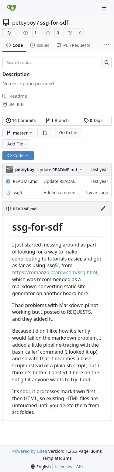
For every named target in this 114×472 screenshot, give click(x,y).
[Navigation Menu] (105, 7)
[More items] (107, 45)
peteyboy (24, 22)
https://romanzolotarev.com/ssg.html (54, 272)
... (82, 169)
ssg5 (17, 192)
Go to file (68, 132)
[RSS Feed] (9, 32)
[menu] (41, 467)
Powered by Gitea (29, 451)
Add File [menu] (17, 144)
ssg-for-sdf (54, 22)
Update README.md (56, 170)
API (79, 466)
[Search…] (107, 62)
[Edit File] (103, 209)
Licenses (63, 466)
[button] (44, 132)
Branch (57, 120)
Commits (21, 120)
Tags (93, 120)
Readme (14, 96)
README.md (25, 181)
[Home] (11, 7)
